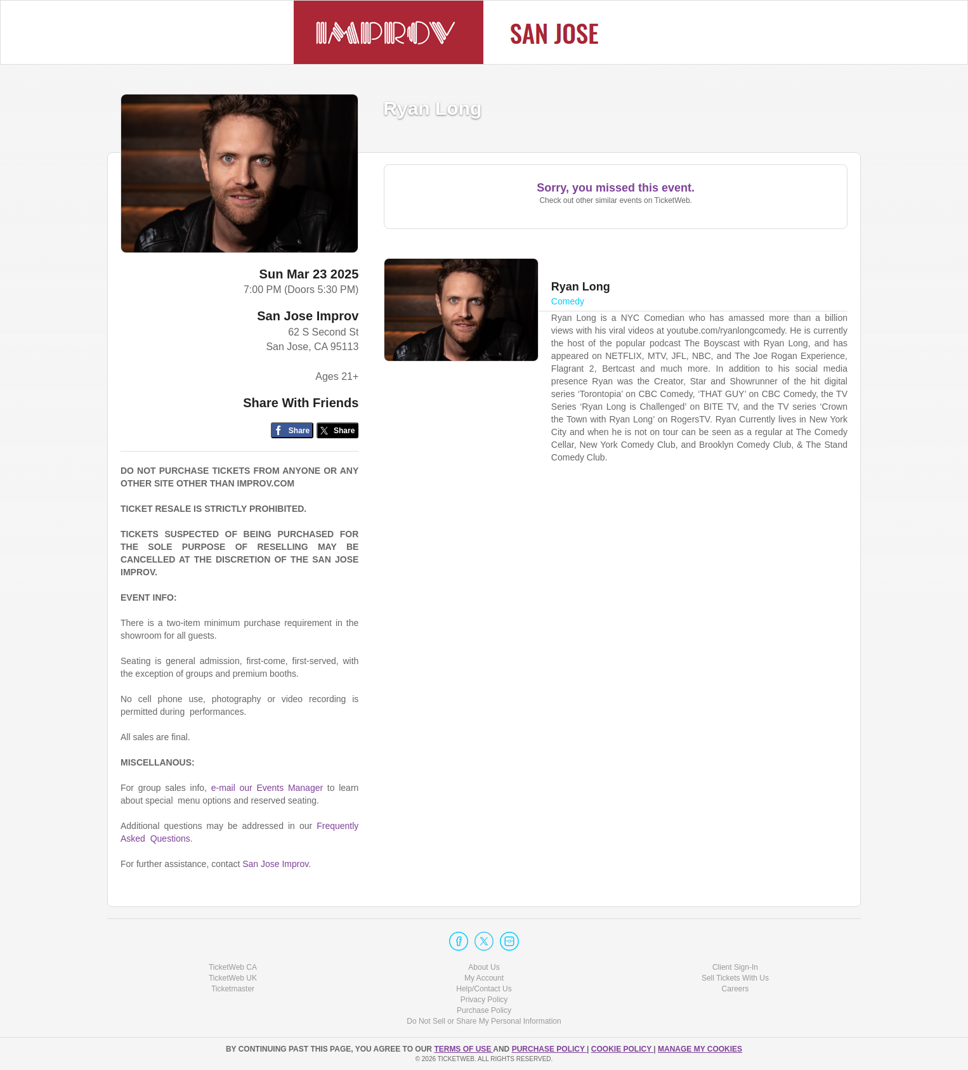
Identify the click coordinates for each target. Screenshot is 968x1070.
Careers (735, 988)
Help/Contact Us (483, 988)
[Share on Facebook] (292, 430)
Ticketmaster (232, 988)
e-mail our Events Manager (267, 788)
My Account (484, 978)
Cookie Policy (622, 1049)
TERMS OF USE (463, 1049)
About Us (483, 967)
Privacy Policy (484, 999)
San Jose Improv (307, 316)
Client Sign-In (735, 967)
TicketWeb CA (233, 967)
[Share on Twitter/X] (338, 430)
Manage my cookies (700, 1049)
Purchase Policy (484, 1010)
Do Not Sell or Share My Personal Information (484, 1021)
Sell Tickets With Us (735, 978)
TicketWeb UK (233, 978)
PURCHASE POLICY (549, 1049)
